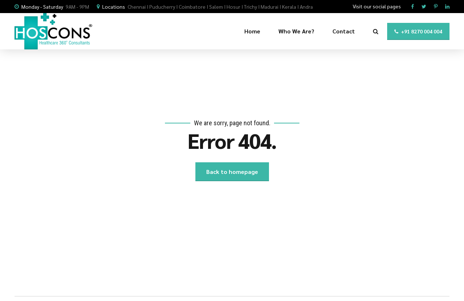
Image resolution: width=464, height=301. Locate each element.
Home (252, 31)
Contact (343, 31)
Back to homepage (232, 171)
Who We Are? (296, 31)
